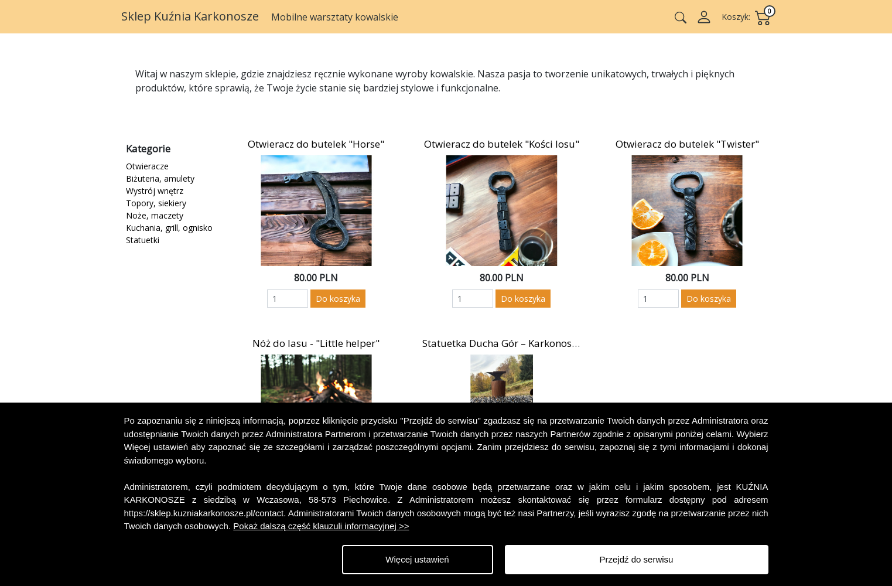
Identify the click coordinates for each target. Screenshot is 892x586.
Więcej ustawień (417, 559)
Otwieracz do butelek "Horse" (316, 144)
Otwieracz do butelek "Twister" (687, 144)
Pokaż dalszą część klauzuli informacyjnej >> (321, 526)
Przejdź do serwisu (637, 559)
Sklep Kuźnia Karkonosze (191, 16)
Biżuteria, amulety (160, 178)
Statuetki (142, 240)
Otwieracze (147, 166)
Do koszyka (338, 298)
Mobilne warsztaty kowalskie (334, 17)
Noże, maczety (154, 215)
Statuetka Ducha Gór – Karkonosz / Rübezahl (525, 343)
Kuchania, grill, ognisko (169, 227)
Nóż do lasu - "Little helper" (316, 343)
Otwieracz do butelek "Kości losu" (501, 144)
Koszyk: (736, 16)
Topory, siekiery (156, 203)
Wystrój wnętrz (154, 190)
